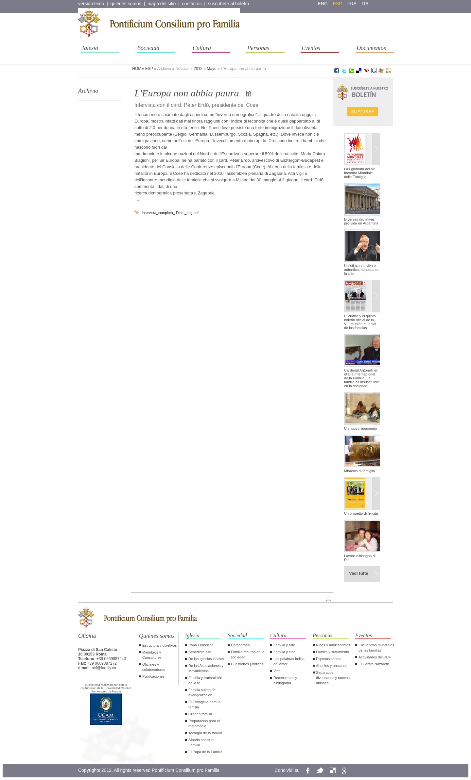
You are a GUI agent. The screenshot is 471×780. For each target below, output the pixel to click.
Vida (277, 671)
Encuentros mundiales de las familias (376, 647)
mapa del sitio (162, 3)
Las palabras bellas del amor (289, 661)
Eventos (311, 48)
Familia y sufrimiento (332, 652)
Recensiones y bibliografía (285, 680)
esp (337, 3)
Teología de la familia (205, 733)
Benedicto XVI (199, 652)
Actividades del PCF (374, 657)
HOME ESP (142, 68)
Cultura (202, 48)
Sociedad (148, 48)
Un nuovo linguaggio (360, 428)
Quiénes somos (157, 636)
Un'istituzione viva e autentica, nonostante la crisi (361, 269)
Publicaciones (153, 676)
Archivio (88, 91)
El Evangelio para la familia (204, 704)
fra (352, 3)
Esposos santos (328, 659)
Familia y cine (284, 652)
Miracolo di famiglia (359, 471)
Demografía (240, 645)
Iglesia (90, 48)
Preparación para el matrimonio (204, 723)
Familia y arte (284, 645)
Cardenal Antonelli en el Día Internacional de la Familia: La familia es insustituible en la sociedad (361, 378)
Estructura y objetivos (159, 645)
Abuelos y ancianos (331, 666)
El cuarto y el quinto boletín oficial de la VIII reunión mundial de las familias (360, 322)
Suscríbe (363, 111)
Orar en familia (200, 714)
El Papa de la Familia (205, 752)
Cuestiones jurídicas (247, 664)
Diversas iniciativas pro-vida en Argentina (361, 221)
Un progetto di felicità (361, 513)
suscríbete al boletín (228, 3)
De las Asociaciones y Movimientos (205, 668)
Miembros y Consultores (152, 654)
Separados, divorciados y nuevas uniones (333, 678)
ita (365, 3)
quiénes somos (126, 3)
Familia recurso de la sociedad (247, 654)
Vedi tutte (358, 573)
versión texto (91, 3)
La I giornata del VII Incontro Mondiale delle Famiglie (359, 173)
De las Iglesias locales (206, 659)
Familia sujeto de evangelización (202, 692)
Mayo (211, 68)
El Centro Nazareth (373, 664)
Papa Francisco (200, 645)
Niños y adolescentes (333, 645)
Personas (258, 48)
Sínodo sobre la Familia (201, 742)
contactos (192, 3)
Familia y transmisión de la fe (205, 680)
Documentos (371, 48)
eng (323, 3)
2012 (198, 68)
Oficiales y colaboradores (153, 667)
